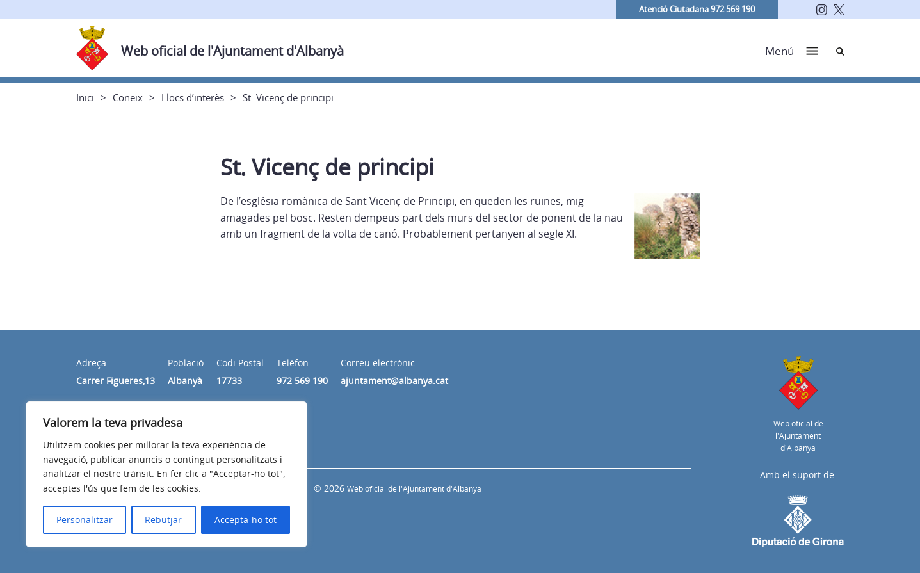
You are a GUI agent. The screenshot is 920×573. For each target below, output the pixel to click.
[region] (166, 474)
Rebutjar (163, 519)
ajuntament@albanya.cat (394, 381)
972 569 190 (302, 381)
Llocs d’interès (192, 97)
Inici (85, 97)
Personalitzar (84, 519)
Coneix (128, 97)
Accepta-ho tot (245, 519)
